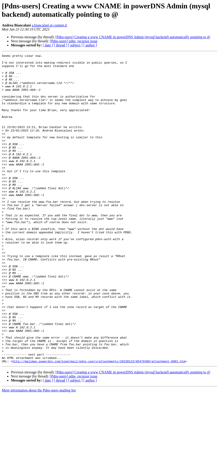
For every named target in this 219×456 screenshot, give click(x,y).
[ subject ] (75, 45)
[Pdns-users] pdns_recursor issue (73, 41)
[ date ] (48, 45)
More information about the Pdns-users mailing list (39, 452)
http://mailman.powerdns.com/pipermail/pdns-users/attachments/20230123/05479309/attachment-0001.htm (98, 423)
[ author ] (90, 45)
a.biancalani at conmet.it (49, 25)
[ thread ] (60, 45)
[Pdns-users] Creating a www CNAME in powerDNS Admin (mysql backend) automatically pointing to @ (132, 37)
